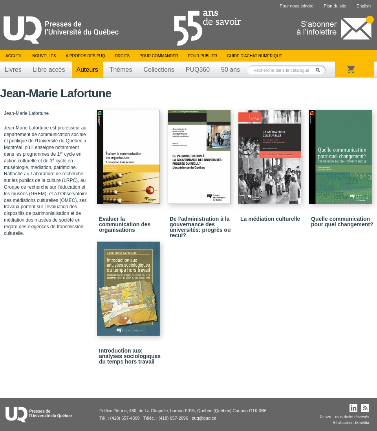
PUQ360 (198, 69)
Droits (122, 56)
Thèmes (121, 69)
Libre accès (49, 69)
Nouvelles (44, 56)
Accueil (13, 56)
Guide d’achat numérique (254, 56)
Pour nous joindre (296, 6)
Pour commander (158, 56)
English (364, 6)
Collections (158, 69)
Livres (13, 69)
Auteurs (87, 69)
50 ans (230, 69)
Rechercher (320, 70)
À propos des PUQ (85, 56)
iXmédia (362, 422)
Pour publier (202, 56)
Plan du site (335, 6)
